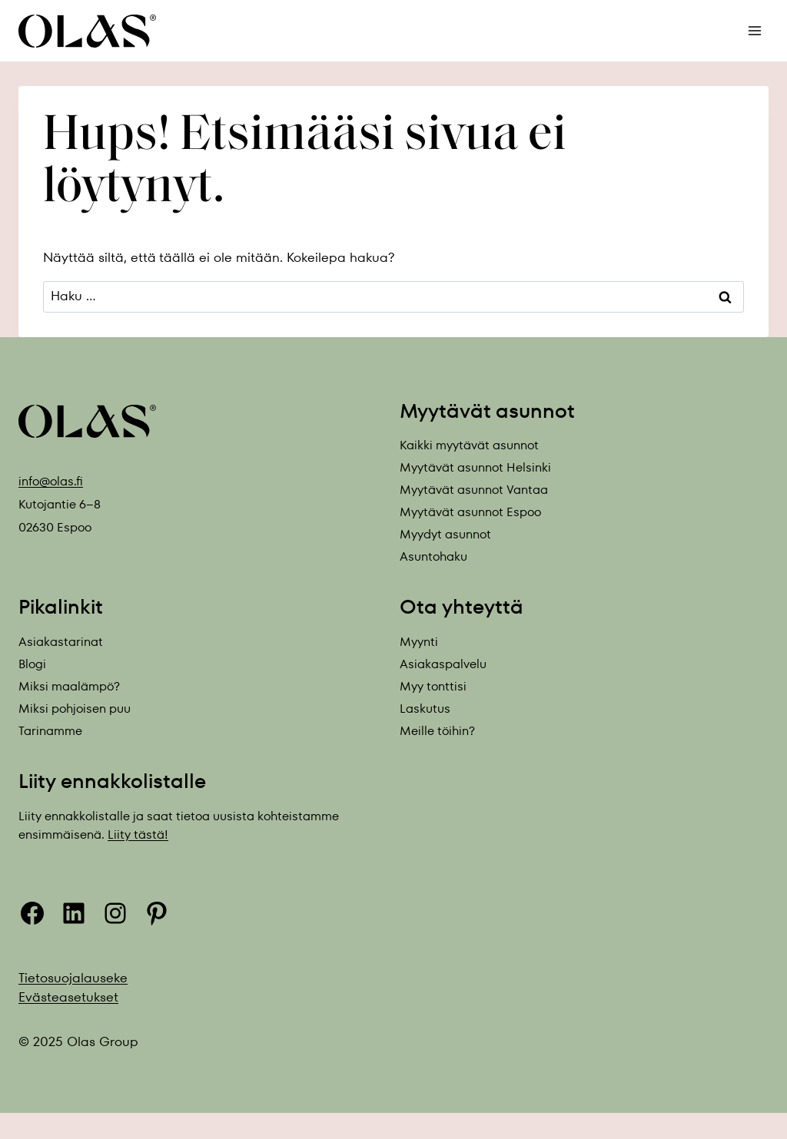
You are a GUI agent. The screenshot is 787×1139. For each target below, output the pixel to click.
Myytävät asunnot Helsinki (475, 467)
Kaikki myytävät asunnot (469, 445)
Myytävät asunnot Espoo (470, 512)
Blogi (32, 664)
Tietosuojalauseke (73, 977)
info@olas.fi (50, 481)
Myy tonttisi (433, 686)
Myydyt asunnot (445, 534)
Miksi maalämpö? (69, 686)
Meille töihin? (437, 731)
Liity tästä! (138, 834)
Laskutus (425, 708)
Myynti (419, 642)
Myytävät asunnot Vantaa (474, 489)
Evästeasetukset (68, 997)
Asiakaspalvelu (443, 664)
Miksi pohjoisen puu (74, 708)
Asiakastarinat (60, 642)
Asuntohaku (433, 556)
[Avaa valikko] (754, 30)
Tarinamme (50, 731)
